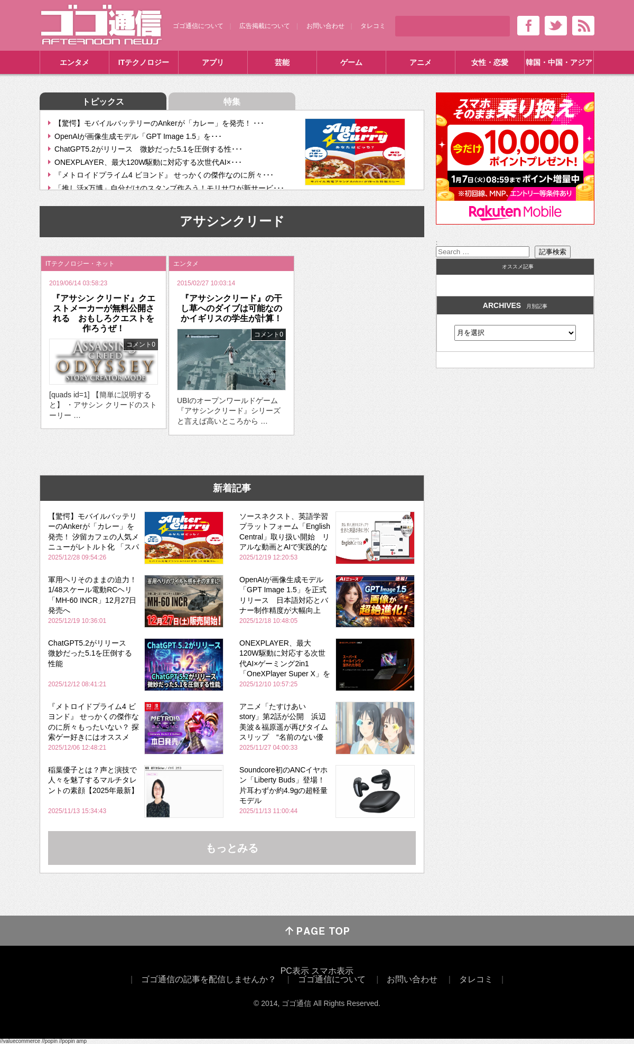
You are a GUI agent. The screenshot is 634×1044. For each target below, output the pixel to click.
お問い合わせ (325, 26)
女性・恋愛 (489, 62)
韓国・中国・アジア (559, 62)
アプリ (213, 62)
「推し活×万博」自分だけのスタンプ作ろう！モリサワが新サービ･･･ (169, 188)
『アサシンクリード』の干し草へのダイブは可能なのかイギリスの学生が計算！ (231, 308)
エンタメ (74, 62)
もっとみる (232, 848)
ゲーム (351, 62)
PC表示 (295, 970)
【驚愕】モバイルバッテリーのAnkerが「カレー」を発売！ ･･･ (159, 123)
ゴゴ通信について (198, 26)
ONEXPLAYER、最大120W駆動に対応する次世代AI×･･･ (148, 162)
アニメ (420, 62)
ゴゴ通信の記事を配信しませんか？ (208, 979)
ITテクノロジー (143, 62)
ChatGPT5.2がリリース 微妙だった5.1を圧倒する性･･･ (148, 149)
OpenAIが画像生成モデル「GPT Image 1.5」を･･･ (138, 136)
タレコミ (373, 26)
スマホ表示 (332, 970)
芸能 (282, 62)
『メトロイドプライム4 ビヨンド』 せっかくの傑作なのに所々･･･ (164, 175)
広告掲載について (264, 26)
